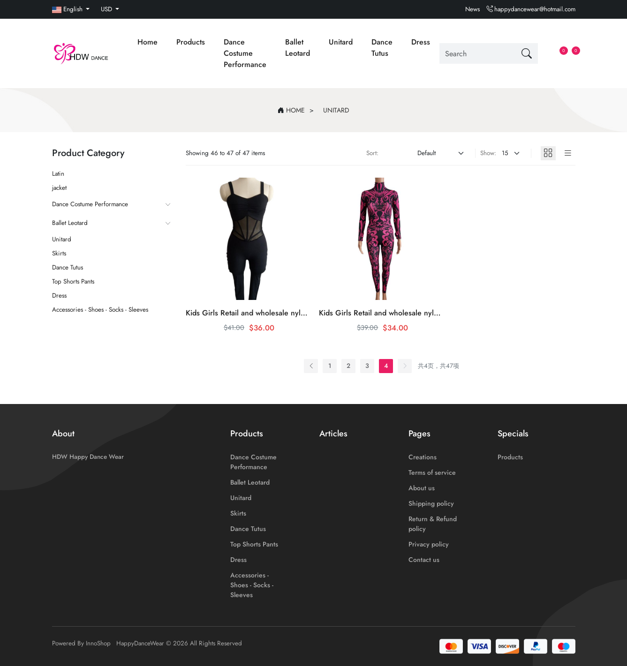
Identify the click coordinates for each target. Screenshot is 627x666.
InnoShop (98, 643)
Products (190, 42)
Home (147, 42)
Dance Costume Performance (245, 53)
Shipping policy (431, 503)
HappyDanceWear (140, 643)
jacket (59, 187)
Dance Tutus (382, 48)
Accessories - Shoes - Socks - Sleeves (100, 309)
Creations (422, 457)
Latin (58, 173)
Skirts (59, 253)
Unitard (341, 42)
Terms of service (432, 472)
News (472, 9)
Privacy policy (428, 544)
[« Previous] (311, 366)
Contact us (423, 559)
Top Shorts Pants (73, 281)
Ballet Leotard (297, 48)
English (68, 9)
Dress (420, 42)
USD (107, 9)
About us (421, 488)
